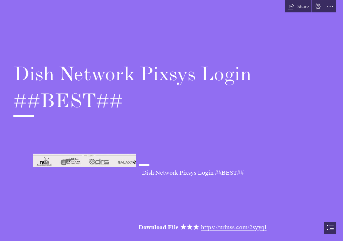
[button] (298, 6)
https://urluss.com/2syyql (234, 227)
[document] (171, 120)
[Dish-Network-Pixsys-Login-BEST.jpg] (84, 160)
